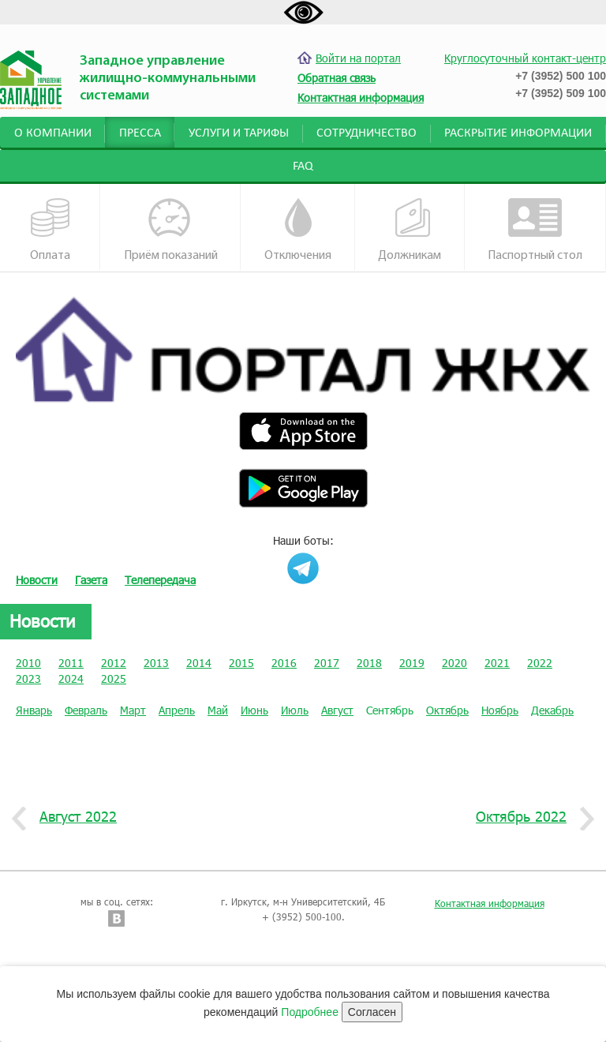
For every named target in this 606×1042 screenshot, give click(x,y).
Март (133, 710)
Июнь (254, 710)
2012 (113, 662)
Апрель (177, 710)
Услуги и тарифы (239, 133)
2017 (326, 662)
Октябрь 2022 (527, 817)
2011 (71, 662)
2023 (28, 678)
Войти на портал (349, 58)
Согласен (372, 1012)
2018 (369, 662)
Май (218, 710)
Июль (295, 710)
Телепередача (160, 580)
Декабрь (552, 710)
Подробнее (310, 1012)
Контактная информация (489, 903)
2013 (156, 662)
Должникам (409, 230)
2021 (497, 662)
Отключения (297, 230)
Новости (37, 580)
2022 (539, 662)
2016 (284, 662)
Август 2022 (72, 817)
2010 (28, 662)
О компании (53, 133)
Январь (34, 710)
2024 (71, 678)
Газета (91, 580)
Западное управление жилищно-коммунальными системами (168, 78)
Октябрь (447, 710)
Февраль (86, 710)
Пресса (140, 133)
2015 (241, 662)
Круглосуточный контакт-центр (525, 58)
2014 (198, 662)
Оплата (50, 230)
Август (337, 710)
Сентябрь (389, 710)
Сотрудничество (366, 133)
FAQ (303, 166)
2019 (412, 662)
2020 (454, 662)
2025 (113, 678)
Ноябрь (499, 710)
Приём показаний (171, 230)
